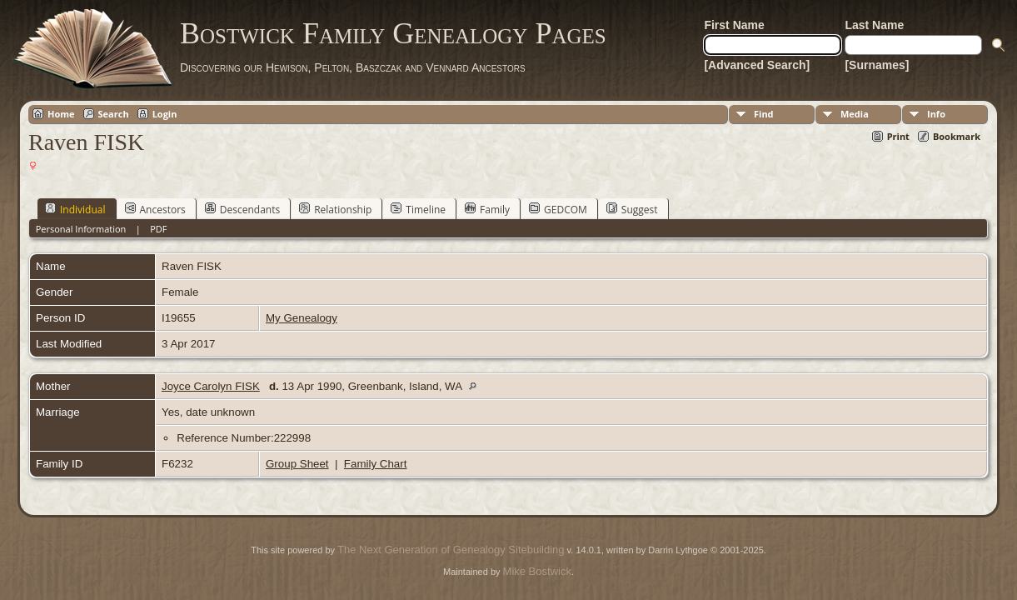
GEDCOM (558, 209)
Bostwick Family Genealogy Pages (393, 33)
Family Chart (375, 464)
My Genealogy (301, 318)
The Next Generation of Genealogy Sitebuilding (450, 549)
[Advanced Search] (757, 65)
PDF (158, 228)
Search (113, 114)
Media (854, 114)
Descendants (242, 209)
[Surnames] (877, 65)
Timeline (418, 209)
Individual (75, 209)
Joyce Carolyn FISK (211, 386)
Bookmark (956, 136)
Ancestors (155, 209)
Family (487, 209)
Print (898, 136)
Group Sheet (297, 464)
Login (164, 114)
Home (61, 114)
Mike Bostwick (537, 571)
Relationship (335, 209)
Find (764, 114)
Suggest (632, 209)
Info (936, 114)
